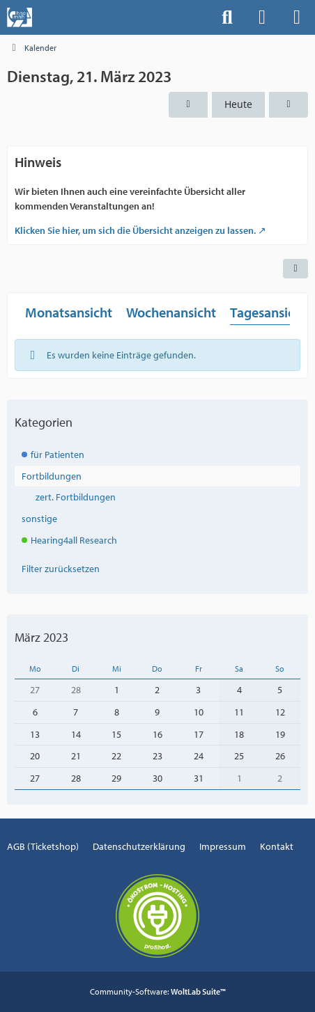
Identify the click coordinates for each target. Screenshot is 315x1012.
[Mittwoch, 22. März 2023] (288, 105)
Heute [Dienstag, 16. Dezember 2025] (238, 104)
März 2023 (41, 637)
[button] (295, 268)
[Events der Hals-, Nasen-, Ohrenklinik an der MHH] (19, 17)
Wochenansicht (171, 312)
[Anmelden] (262, 17)
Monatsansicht (68, 312)
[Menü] (297, 17)
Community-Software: (158, 991)
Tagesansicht (268, 312)
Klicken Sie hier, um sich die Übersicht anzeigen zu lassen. (135, 230)
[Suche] (227, 17)
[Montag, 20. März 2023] (188, 105)
